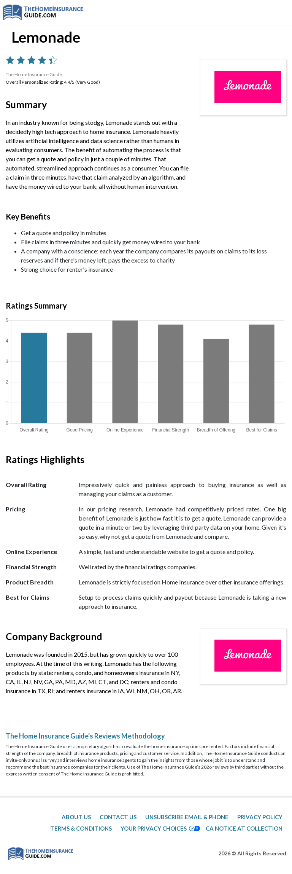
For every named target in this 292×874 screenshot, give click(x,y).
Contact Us (118, 817)
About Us (76, 817)
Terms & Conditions (81, 828)
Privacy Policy (259, 817)
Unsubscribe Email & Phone (187, 817)
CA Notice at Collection (244, 828)
